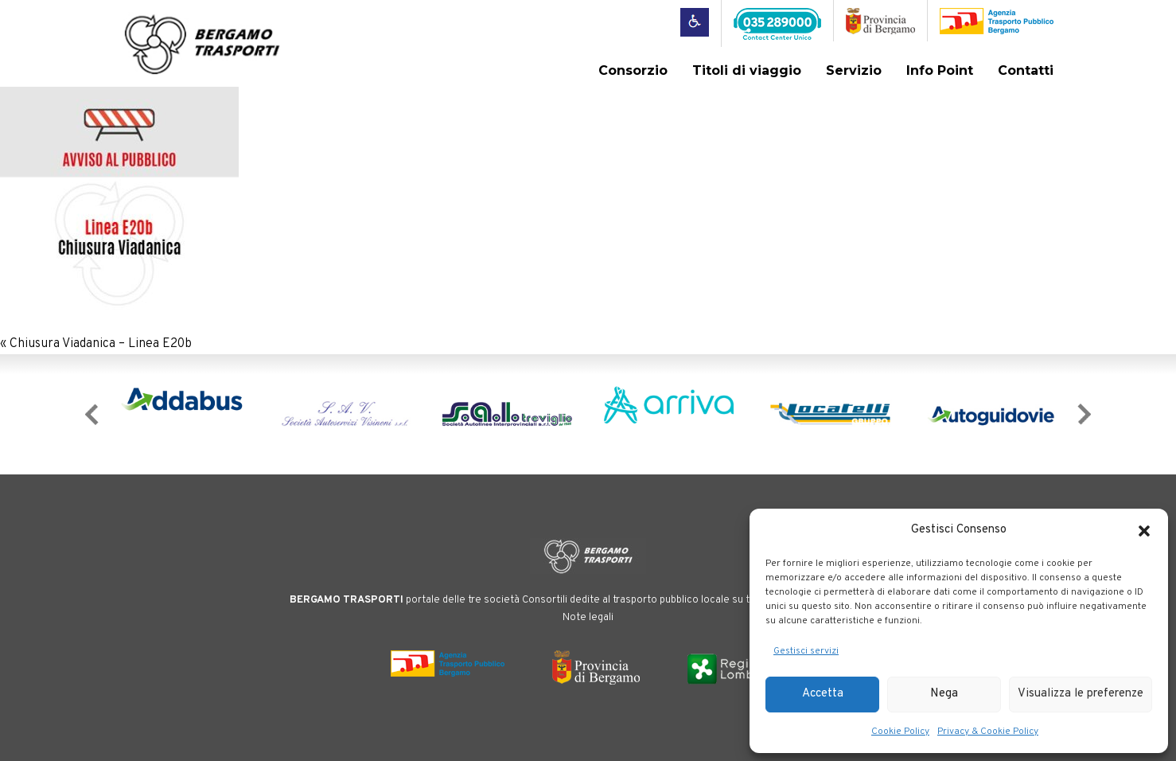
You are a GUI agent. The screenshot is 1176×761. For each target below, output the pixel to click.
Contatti (1025, 70)
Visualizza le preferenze (1080, 693)
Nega (944, 693)
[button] (1144, 531)
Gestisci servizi (806, 651)
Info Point (939, 70)
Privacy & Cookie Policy (987, 731)
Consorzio (633, 70)
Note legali (588, 617)
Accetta (822, 693)
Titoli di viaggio (746, 70)
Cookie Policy (900, 731)
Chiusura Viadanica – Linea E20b (101, 344)
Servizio (854, 70)
